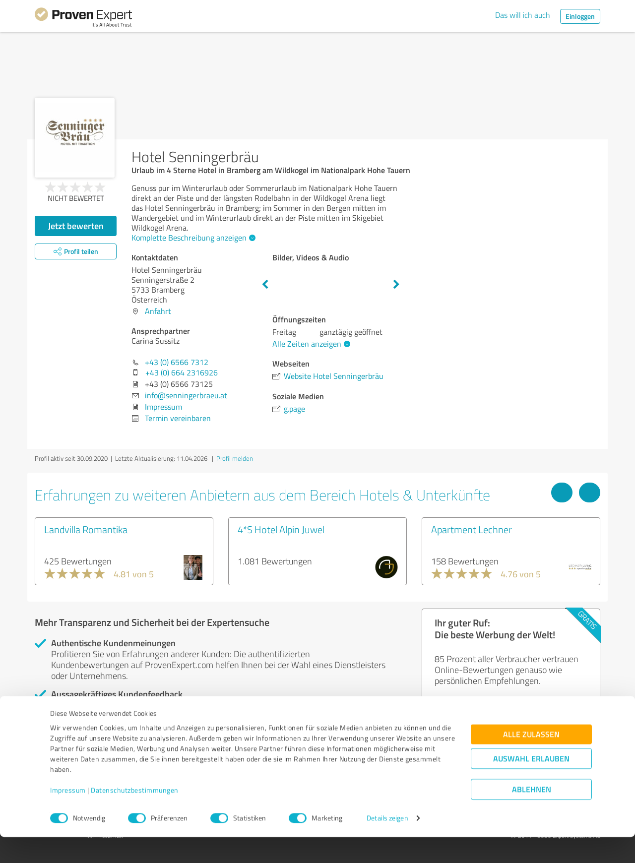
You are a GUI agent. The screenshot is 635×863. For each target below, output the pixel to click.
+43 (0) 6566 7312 (176, 362)
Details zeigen (387, 844)
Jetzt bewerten (76, 225)
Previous (265, 285)
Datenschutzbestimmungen (135, 816)
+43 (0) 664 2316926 (181, 372)
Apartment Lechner (471, 529)
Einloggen (580, 16)
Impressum (68, 816)
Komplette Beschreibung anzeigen (192, 237)
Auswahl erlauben (531, 785)
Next (396, 285)
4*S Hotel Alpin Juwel (281, 529)
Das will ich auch (522, 14)
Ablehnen (531, 815)
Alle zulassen (531, 760)
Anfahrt (158, 311)
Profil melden (234, 458)
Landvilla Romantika (85, 529)
